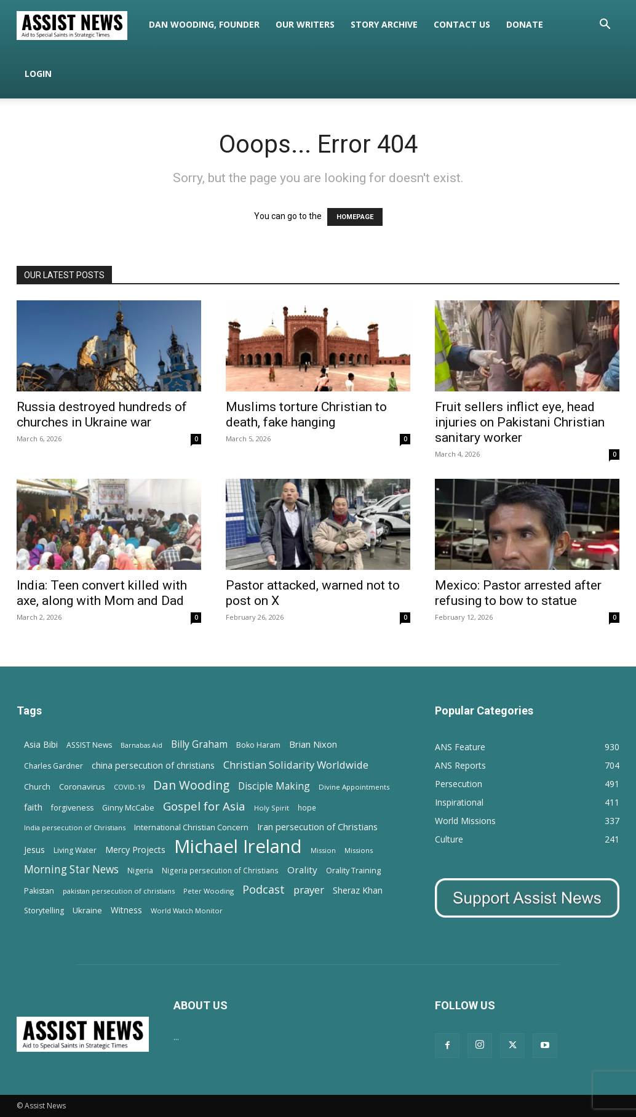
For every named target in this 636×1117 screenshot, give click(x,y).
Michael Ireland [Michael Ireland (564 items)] (238, 846)
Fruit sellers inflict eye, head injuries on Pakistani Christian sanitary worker (520, 422)
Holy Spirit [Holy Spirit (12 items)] (271, 807)
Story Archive (384, 24)
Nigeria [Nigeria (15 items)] (140, 870)
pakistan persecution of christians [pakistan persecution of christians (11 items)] (119, 890)
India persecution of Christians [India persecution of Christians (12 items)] (74, 827)
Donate (524, 24)
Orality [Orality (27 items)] (302, 869)
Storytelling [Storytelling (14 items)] (44, 910)
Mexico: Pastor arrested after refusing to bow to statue (518, 593)
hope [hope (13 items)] (307, 807)
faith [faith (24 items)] (33, 807)
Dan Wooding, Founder (204, 24)
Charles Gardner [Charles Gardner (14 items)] (53, 766)
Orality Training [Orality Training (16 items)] (353, 870)
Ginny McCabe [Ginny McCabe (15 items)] (128, 808)
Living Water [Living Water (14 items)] (75, 850)
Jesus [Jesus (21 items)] (34, 849)
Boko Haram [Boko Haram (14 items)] (258, 745)
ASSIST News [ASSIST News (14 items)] (89, 745)
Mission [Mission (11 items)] (323, 850)
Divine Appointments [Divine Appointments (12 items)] (354, 786)
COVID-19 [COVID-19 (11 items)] (129, 786)
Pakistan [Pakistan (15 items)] (39, 891)
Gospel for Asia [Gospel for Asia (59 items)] (204, 805)
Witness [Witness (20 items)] (126, 910)
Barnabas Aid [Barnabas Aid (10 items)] (141, 745)
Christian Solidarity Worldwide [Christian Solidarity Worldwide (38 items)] (295, 764)
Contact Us (462, 24)
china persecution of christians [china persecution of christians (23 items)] (153, 765)
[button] (604, 25)
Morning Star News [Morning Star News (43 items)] (71, 869)
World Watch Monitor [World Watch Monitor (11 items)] (187, 910)
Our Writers (305, 24)
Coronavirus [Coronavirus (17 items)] (82, 786)
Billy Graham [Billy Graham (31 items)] (199, 744)
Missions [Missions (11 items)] (358, 850)
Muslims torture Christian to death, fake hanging (306, 414)
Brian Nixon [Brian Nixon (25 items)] (313, 744)
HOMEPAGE (354, 217)
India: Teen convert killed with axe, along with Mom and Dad (102, 593)
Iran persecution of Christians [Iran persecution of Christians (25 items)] (317, 826)
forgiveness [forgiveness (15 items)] (72, 808)
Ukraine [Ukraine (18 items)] (87, 910)
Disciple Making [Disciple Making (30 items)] (274, 786)
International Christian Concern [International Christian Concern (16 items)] (191, 827)
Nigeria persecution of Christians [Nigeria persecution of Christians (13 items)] (220, 870)
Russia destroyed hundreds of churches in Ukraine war (102, 414)
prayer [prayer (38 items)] (308, 889)
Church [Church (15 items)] (37, 787)
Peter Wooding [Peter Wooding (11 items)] (208, 890)
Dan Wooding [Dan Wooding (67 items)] (191, 785)
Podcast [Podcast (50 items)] (263, 889)
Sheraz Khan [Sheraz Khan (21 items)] (358, 890)
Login (38, 73)
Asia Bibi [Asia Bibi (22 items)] (41, 744)
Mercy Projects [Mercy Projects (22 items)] (135, 849)
